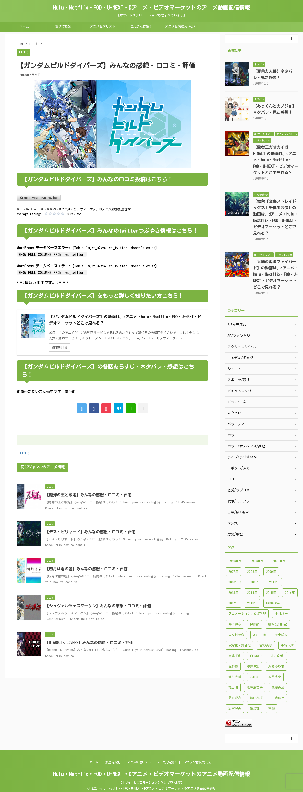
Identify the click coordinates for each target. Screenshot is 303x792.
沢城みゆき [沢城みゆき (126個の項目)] (276, 666)
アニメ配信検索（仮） (181, 26)
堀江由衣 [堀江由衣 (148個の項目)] (259, 634)
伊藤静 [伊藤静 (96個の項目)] (254, 624)
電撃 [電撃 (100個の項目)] (271, 708)
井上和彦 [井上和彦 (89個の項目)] (234, 624)
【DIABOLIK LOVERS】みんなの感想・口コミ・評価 (89, 643)
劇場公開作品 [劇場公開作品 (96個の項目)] (277, 624)
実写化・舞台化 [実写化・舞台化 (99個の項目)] (239, 645)
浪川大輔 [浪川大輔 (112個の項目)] (234, 677)
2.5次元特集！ (141, 26)
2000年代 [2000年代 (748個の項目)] (279, 561)
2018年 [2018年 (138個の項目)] (252, 603)
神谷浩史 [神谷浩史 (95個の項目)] (274, 677)
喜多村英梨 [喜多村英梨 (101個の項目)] (236, 634)
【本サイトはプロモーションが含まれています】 (151, 782)
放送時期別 (63, 26)
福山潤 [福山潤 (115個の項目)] (233, 687)
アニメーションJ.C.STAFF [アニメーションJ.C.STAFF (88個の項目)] (247, 613)
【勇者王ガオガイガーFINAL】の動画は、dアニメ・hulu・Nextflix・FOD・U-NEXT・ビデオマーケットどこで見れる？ (275, 160)
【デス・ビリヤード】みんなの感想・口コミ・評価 (90, 532)
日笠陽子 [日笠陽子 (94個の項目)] (256, 656)
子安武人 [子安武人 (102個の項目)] (281, 634)
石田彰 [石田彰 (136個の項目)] (254, 677)
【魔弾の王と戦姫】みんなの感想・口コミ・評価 (88, 495)
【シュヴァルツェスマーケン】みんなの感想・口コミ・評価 (98, 606)
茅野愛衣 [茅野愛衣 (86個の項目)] (234, 698)
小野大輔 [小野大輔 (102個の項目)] (287, 645)
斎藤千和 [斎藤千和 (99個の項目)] (234, 656)
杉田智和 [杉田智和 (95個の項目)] (277, 656)
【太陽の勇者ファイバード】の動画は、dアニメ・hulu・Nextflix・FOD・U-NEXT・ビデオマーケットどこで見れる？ (275, 274)
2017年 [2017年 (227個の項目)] (233, 603)
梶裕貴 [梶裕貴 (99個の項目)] (233, 666)
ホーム (24, 26)
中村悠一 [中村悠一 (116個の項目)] (281, 613)
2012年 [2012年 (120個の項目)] (274, 582)
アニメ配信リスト (102, 26)
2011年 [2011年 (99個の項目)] (255, 582)
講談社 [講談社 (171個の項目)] (279, 698)
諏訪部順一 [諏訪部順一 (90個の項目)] (258, 698)
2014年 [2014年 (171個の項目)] (252, 592)
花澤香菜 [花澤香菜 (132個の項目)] (277, 687)
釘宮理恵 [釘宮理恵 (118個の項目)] (234, 708)
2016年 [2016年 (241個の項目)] (290, 592)
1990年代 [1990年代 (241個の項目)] (257, 561)
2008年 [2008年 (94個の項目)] (252, 571)
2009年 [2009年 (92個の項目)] (271, 571)
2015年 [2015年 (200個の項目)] (271, 592)
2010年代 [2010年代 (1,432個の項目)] (235, 582)
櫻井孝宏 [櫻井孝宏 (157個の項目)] (253, 666)
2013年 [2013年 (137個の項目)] (233, 592)
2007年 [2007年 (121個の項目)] (233, 571)
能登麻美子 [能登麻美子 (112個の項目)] (255, 687)
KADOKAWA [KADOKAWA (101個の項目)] (273, 603)
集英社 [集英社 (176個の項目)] (254, 708)
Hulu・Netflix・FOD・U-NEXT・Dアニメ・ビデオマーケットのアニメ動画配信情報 (151, 7)
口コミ (24, 453)
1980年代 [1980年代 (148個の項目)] (235, 561)
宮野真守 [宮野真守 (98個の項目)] (265, 645)
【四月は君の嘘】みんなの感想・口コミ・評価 (86, 569)
